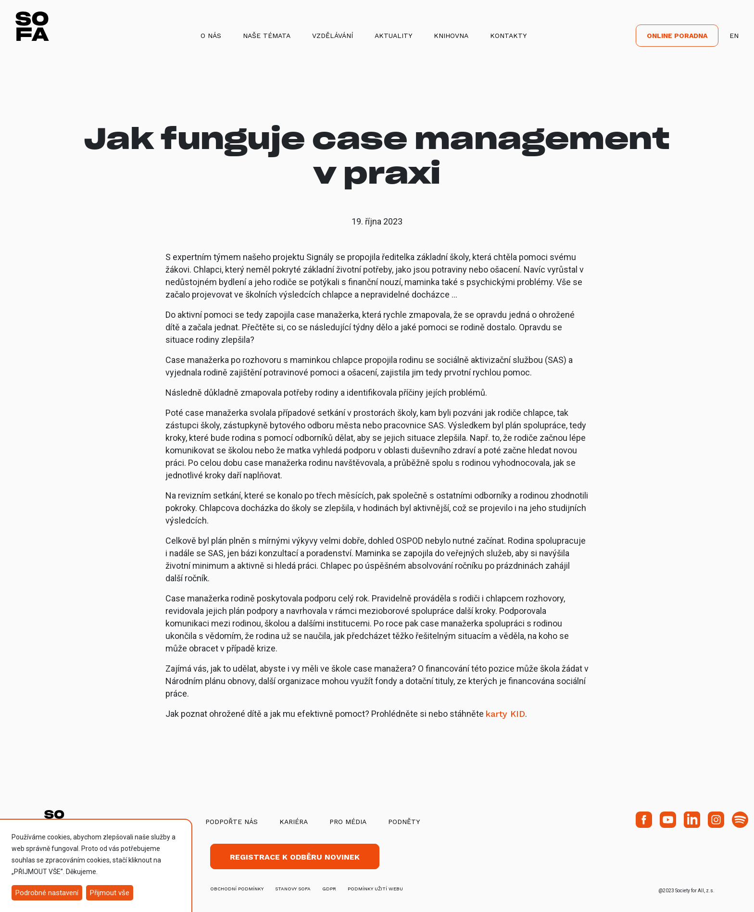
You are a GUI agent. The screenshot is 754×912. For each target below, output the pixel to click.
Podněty (404, 821)
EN (734, 35)
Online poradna (677, 35)
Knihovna (451, 35)
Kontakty (508, 35)
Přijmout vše (109, 892)
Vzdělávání (332, 35)
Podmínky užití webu (375, 888)
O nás (211, 35)
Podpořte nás (231, 821)
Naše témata (266, 35)
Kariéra (293, 821)
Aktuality (393, 35)
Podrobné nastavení (46, 892)
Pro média (347, 821)
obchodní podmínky (237, 888)
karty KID (505, 714)
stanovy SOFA (293, 888)
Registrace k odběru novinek (295, 857)
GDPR (329, 888)
